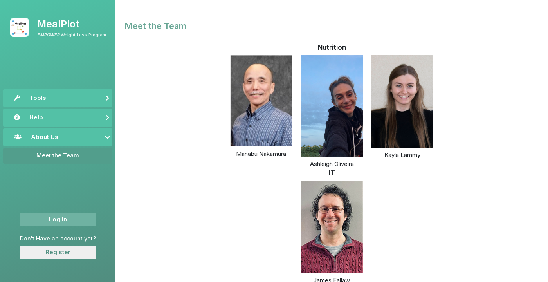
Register (57, 252)
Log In (58, 219)
